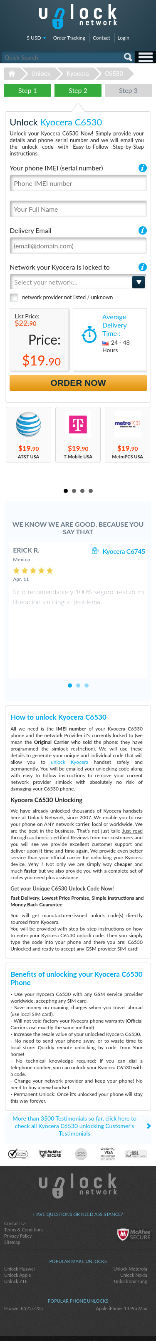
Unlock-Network (78, 16)
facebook (61, 1320)
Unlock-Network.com (78, 1159)
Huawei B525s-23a (23, 1282)
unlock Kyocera (69, 736)
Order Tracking (69, 38)
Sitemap (12, 1215)
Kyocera (78, 74)
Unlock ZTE (15, 1255)
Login (123, 38)
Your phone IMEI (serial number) (56, 168)
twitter (78, 1320)
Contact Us (15, 1197)
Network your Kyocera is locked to (60, 267)
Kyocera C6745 (124, 551)
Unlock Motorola (130, 1242)
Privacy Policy (18, 1209)
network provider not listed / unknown (67, 297)
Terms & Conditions (24, 1203)
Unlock (41, 74)
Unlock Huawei (19, 1242)
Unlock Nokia (133, 1248)
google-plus (95, 1320)
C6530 (114, 74)
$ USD (34, 38)
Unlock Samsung (130, 1255)
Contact (101, 38)
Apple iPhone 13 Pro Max (121, 1282)
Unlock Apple (17, 1248)
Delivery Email (30, 230)
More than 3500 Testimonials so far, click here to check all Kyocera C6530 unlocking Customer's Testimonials (74, 1099)
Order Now (78, 383)
